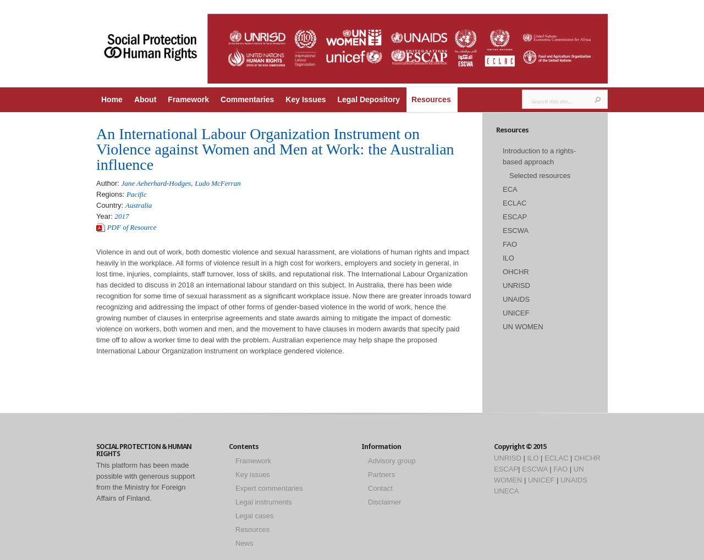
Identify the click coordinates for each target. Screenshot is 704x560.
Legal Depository (368, 99)
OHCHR (516, 272)
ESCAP (515, 217)
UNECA (506, 491)
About (145, 99)
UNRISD (516, 285)
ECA (510, 189)
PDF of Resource (132, 227)
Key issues (252, 474)
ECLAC (514, 203)
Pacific (137, 194)
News (244, 543)
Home (112, 99)
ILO (508, 258)
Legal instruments (263, 502)
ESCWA (516, 230)
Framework (188, 99)
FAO (510, 244)
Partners (381, 474)
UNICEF (516, 313)
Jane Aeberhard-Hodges (156, 183)
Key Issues (305, 99)
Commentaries (247, 99)
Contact (380, 488)
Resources (431, 99)
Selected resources (539, 175)
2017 (122, 216)
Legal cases (254, 516)
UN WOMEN (523, 327)
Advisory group (392, 461)
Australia (138, 205)
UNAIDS (516, 299)
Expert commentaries (269, 488)
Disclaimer (385, 502)
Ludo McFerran (217, 183)
